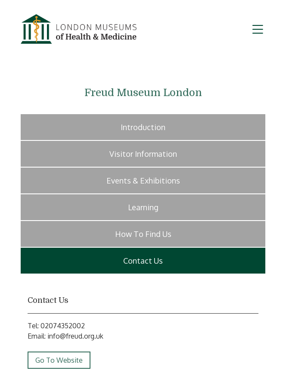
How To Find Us (143, 234)
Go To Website (59, 360)
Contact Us (143, 260)
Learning (143, 207)
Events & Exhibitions (143, 180)
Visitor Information (143, 154)
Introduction (143, 127)
